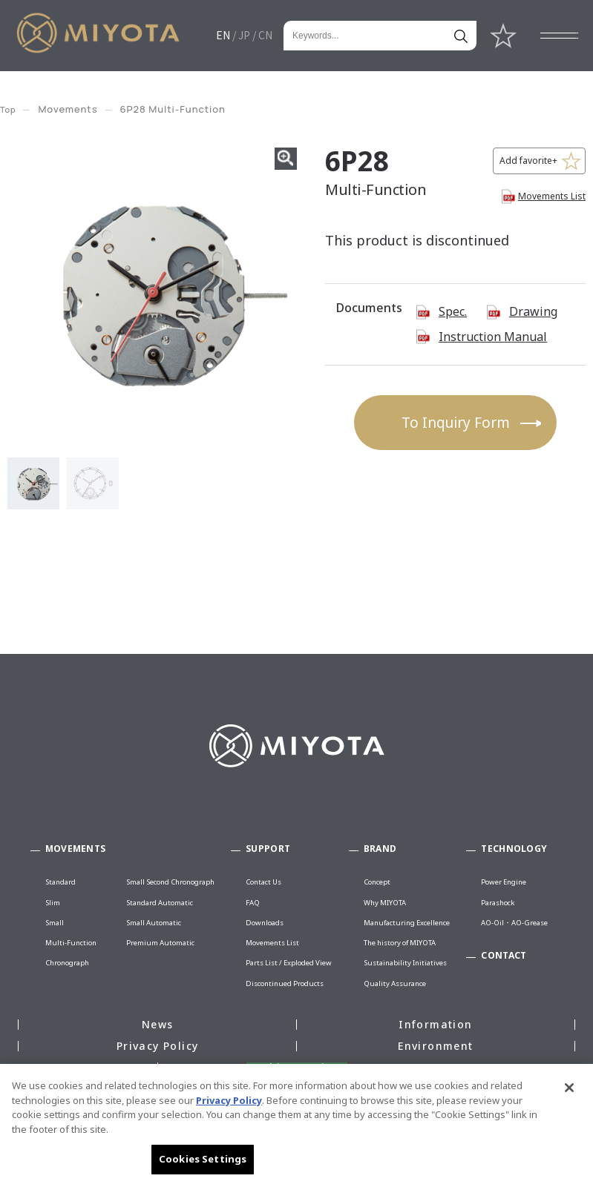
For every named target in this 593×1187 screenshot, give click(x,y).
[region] (296, 1125)
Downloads (265, 923)
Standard (60, 882)
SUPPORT (268, 848)
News (158, 1024)
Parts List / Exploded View (289, 963)
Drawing (533, 311)
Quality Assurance (395, 983)
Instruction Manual (493, 336)
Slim (52, 902)
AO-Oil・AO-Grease (514, 923)
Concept (377, 882)
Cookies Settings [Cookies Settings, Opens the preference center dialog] (202, 1158)
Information (435, 1024)
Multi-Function (70, 943)
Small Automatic (153, 923)
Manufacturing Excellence (407, 923)
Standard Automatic (159, 902)
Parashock (497, 902)
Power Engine (503, 882)
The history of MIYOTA (400, 943)
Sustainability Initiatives (405, 963)
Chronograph (67, 963)
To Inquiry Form (456, 422)
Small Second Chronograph (170, 882)
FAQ (253, 902)
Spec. (453, 311)
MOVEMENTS (75, 848)
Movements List (552, 196)
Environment (435, 1046)
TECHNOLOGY (514, 848)
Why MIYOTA (385, 902)
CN (265, 34)
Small (54, 923)
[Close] (569, 1087)
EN (223, 34)
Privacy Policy (158, 1046)
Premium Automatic (160, 943)
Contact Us (263, 882)
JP (244, 34)
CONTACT (503, 955)
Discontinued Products (285, 983)
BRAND (380, 848)
